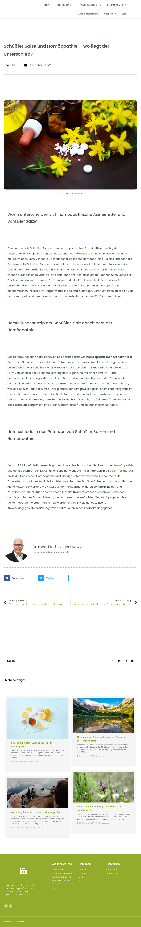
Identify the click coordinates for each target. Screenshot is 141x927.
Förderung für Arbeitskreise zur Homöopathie (36, 812)
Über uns (110, 13)
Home (47, 4)
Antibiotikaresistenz (88, 13)
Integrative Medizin (116, 4)
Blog (124, 13)
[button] (19, 578)
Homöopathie (65, 4)
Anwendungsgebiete (90, 4)
